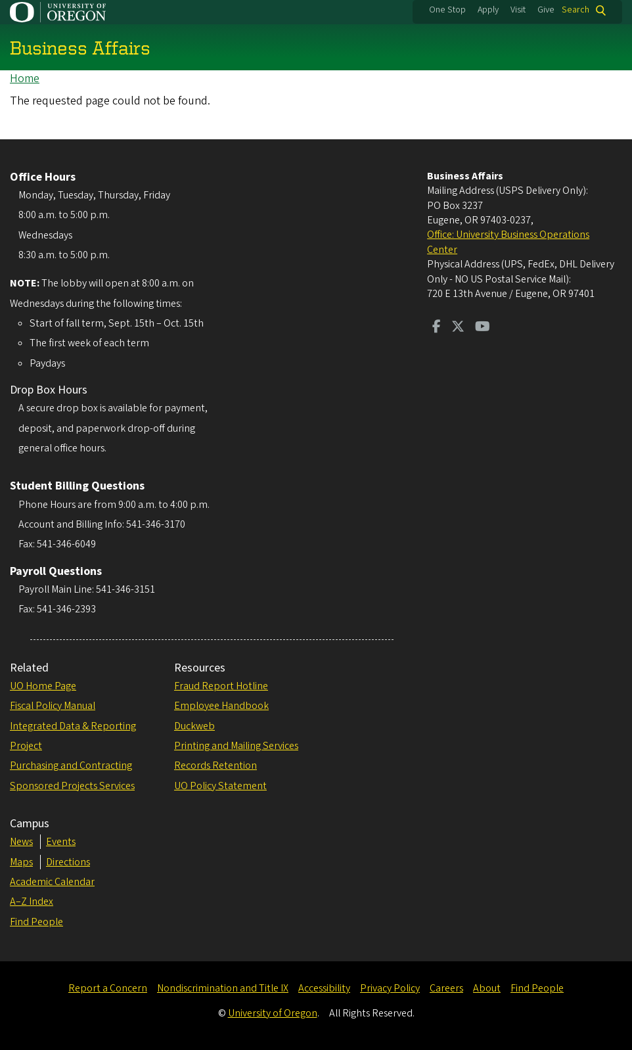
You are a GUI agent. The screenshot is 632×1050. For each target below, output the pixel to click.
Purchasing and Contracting (71, 765)
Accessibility (324, 988)
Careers (446, 988)
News (21, 841)
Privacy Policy (390, 988)
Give (545, 9)
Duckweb (194, 726)
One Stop (447, 9)
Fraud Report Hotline (221, 686)
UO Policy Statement (220, 786)
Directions (68, 862)
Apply (488, 9)
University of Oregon (272, 1013)
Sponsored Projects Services (72, 786)
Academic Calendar (52, 882)
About (487, 988)
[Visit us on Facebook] (436, 328)
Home (24, 78)
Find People (36, 922)
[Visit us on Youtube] (482, 328)
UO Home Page (43, 686)
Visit (518, 9)
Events (61, 841)
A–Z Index (31, 901)
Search (575, 10)
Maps (21, 862)
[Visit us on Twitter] (458, 328)
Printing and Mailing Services (236, 746)
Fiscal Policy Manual (52, 705)
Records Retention (215, 765)
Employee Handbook (221, 705)
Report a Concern (107, 988)
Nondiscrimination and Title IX (222, 988)
